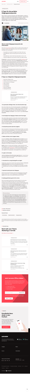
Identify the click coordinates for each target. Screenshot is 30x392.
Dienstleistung (23, 59)
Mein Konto (3, 371)
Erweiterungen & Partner (5, 357)
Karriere (17, 365)
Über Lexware (17, 361)
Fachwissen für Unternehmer (19, 348)
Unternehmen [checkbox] (18, 359)
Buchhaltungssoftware (5, 351)
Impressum (7, 386)
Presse (16, 362)
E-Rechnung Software (4, 348)
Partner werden (4, 365)
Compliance (3, 386)
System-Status (4, 362)
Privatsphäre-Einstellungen (13, 384)
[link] (5, 336)
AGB (22, 384)
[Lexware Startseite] (4, 1)
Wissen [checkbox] (17, 346)
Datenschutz (19, 384)
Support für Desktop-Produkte (5, 368)
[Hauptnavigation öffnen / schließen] (27, 1)
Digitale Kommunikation (12, 215)
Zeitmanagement (12, 147)
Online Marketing (4, 215)
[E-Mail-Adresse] (15, 292)
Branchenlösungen (4, 355)
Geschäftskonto (4, 354)
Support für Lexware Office (5, 361)
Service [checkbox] (3, 359)
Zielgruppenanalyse (18, 215)
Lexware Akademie (18, 351)
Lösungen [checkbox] (3, 346)
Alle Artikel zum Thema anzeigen (7, 233)
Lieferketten (26, 384)
